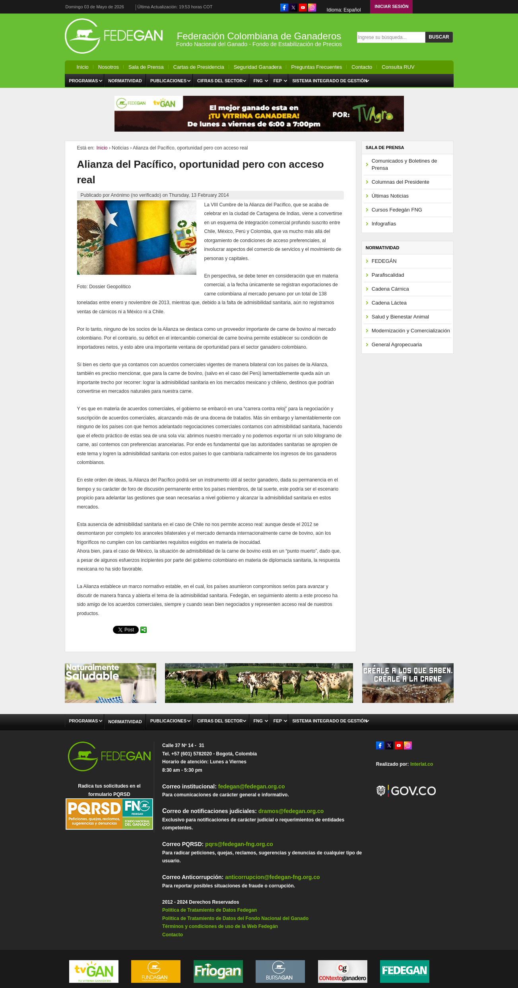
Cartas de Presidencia (198, 67)
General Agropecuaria (397, 344)
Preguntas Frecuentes (316, 67)
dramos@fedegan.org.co (291, 811)
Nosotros (108, 67)
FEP (278, 80)
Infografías (384, 224)
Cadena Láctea (389, 303)
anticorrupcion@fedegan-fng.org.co (272, 877)
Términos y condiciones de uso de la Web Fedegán (220, 926)
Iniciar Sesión (391, 6)
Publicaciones (168, 80)
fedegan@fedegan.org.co (251, 786)
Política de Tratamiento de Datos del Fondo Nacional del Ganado (235, 918)
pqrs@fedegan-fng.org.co (239, 844)
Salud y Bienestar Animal (400, 317)
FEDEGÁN (384, 261)
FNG (258, 80)
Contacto (361, 67)
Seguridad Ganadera (258, 67)
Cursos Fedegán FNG (397, 210)
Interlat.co (421, 764)
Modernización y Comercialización (411, 331)
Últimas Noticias (390, 196)
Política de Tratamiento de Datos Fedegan (209, 910)
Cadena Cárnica (390, 289)
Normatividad (125, 80)
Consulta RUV (398, 67)
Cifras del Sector (220, 80)
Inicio (83, 67)
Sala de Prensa (146, 67)
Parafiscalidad (388, 275)
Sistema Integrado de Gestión (329, 80)
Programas (83, 80)
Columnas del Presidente (400, 182)
